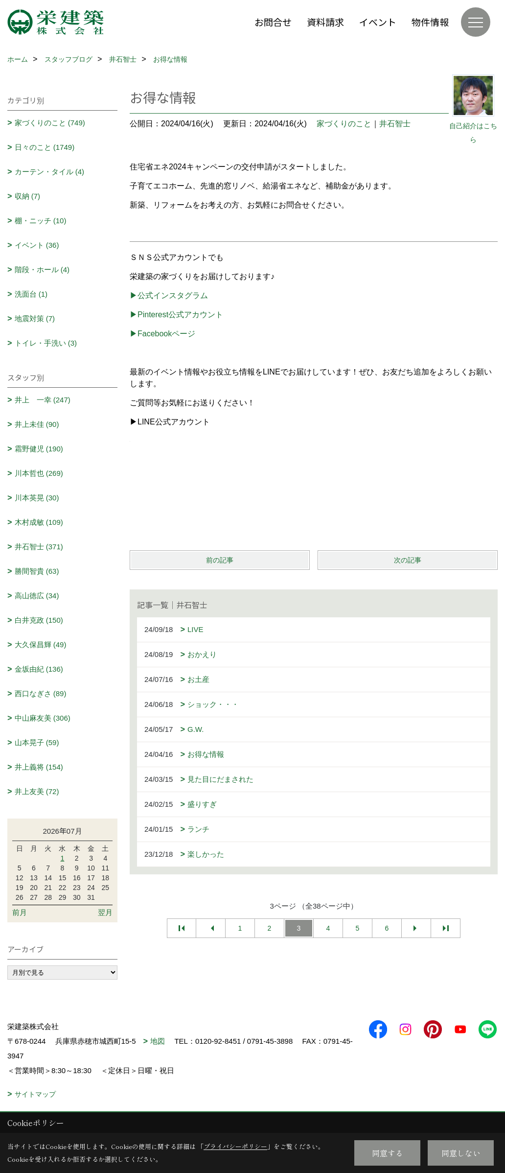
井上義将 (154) (39, 767)
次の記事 (407, 560)
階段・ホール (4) (42, 269)
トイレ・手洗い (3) (46, 343)
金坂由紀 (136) (39, 669)
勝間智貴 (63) (37, 571)
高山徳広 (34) (37, 595)
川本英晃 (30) (37, 497)
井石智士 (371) (39, 546)
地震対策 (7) (35, 318)
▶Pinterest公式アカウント (176, 314)
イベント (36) (37, 245)
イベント (377, 21)
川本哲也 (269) (39, 473)
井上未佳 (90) (37, 424)
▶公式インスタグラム (169, 295)
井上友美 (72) (37, 791)
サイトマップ (35, 1094)
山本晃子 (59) (37, 742)
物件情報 (430, 21)
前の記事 (219, 560)
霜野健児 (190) (39, 449)
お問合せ (273, 21)
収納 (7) (28, 196)
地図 (157, 1041)
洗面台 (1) (31, 294)
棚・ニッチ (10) (41, 220)
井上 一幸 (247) (42, 400)
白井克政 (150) (39, 620)
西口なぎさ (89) (41, 693)
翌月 (105, 912)
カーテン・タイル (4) (50, 171)
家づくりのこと (344, 123)
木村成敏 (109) (39, 522)
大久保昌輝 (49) (41, 644)
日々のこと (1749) (45, 147)
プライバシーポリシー (235, 1146)
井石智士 (395, 123)
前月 (19, 912)
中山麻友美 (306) (42, 718)
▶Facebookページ (162, 333)
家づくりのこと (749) (50, 122)
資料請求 (325, 21)
